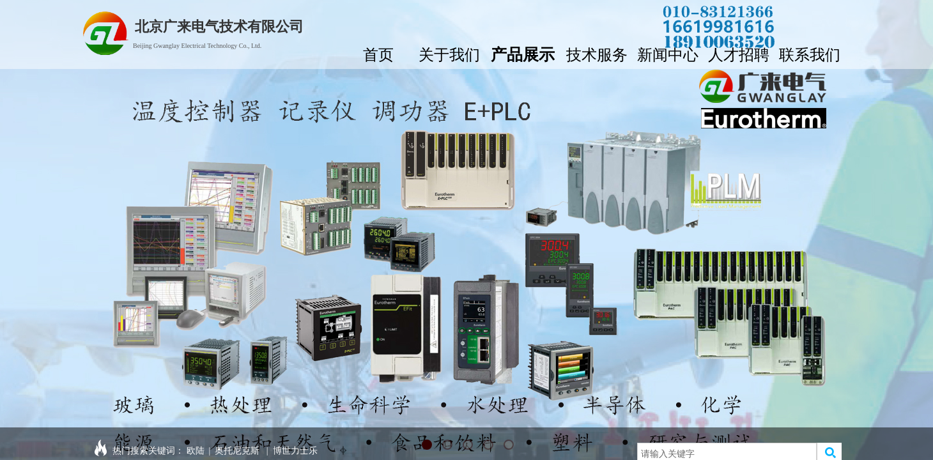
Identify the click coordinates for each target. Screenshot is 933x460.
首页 (378, 53)
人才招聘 (738, 53)
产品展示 (523, 53)
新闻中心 (667, 53)
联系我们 (809, 53)
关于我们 (449, 53)
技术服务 (597, 53)
